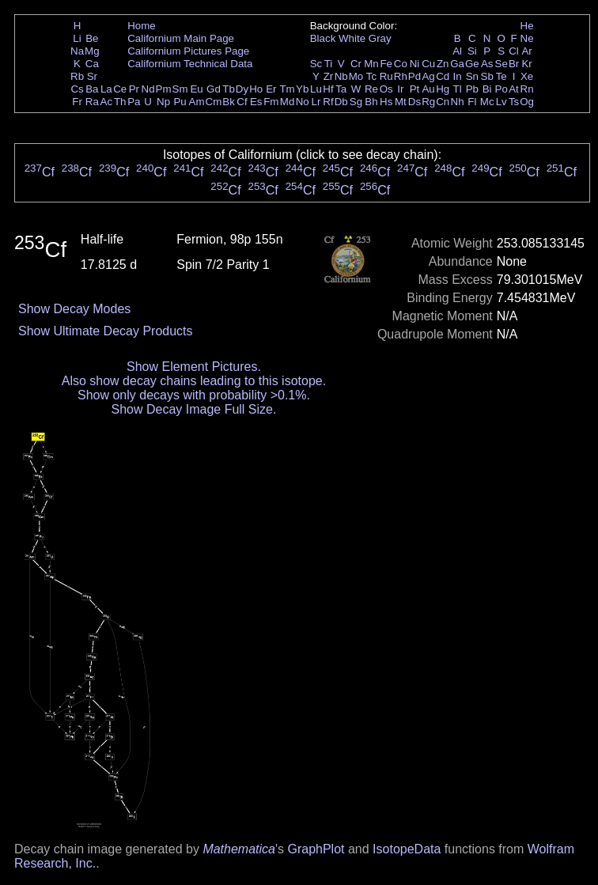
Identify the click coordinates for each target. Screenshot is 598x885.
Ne (527, 38)
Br (514, 64)
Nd (148, 89)
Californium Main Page (180, 38)
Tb (228, 89)
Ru (386, 76)
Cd (442, 76)
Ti (328, 64)
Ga (457, 64)
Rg (428, 102)
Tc (371, 76)
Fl (471, 102)
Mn (371, 64)
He (527, 26)
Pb (472, 89)
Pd (414, 76)
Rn (527, 89)
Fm (270, 102)
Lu (316, 89)
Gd (213, 89)
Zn (443, 64)
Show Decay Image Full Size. (193, 409)
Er (271, 89)
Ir (400, 89)
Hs (386, 102)
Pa (133, 102)
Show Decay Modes (74, 309)
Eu (196, 89)
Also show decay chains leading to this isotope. (194, 381)
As (487, 64)
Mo (356, 76)
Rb (77, 76)
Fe (386, 64)
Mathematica (238, 849)
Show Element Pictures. (194, 366)
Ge (472, 64)
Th (120, 102)
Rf (328, 102)
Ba (91, 89)
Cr (355, 64)
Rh (400, 76)
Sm (180, 89)
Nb (341, 76)
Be (91, 38)
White (352, 38)
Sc (316, 64)
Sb (487, 76)
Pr (134, 89)
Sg (356, 102)
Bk (228, 102)
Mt (401, 102)
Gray (380, 38)
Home (141, 26)
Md (287, 102)
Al (457, 51)
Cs (76, 89)
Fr (77, 102)
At (514, 89)
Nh (457, 102)
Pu (179, 102)
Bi (487, 89)
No (302, 102)
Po (501, 89)
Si (472, 51)
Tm (286, 89)
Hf (328, 89)
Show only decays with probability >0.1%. (194, 395)
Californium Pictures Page (188, 51)
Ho (256, 89)
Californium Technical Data (189, 64)
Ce (120, 89)
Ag (428, 76)
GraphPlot (315, 849)
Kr (526, 64)
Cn (442, 102)
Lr (316, 102)
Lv (501, 102)
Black (323, 38)
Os (386, 89)
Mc (487, 102)
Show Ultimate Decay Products (105, 331)
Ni (415, 64)
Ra (92, 102)
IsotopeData (407, 849)
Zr (329, 76)
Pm (164, 89)
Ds (414, 102)
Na (77, 51)
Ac (106, 102)
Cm (214, 102)
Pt (415, 89)
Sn (472, 76)
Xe (526, 76)
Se (501, 64)
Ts (514, 102)
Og (527, 102)
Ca (92, 64)
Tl (457, 89)
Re (371, 89)
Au (428, 89)
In (457, 76)
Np (163, 102)
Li (77, 38)
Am (197, 102)
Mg (92, 51)
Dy (242, 89)
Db (341, 102)
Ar (526, 51)
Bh (371, 102)
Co (400, 64)
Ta (340, 89)
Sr (92, 76)
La (106, 89)
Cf (242, 102)
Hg (442, 89)
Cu (428, 64)
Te (501, 76)
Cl (514, 51)
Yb (302, 89)
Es (256, 102)
